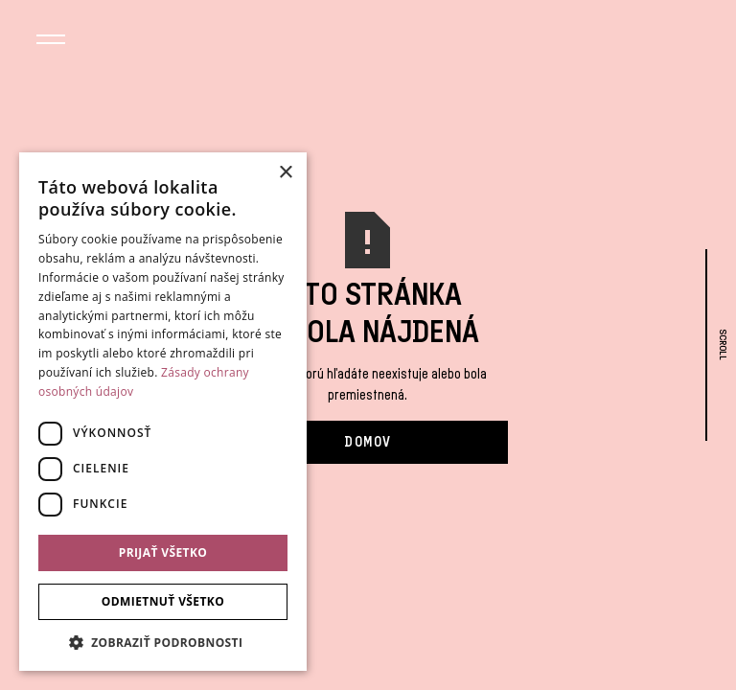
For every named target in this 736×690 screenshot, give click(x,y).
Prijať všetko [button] (163, 552)
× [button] (285, 173)
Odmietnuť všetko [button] (163, 601)
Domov (367, 441)
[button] (51, 42)
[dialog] (163, 411)
